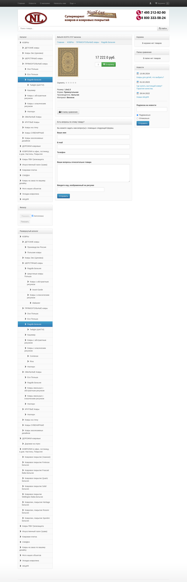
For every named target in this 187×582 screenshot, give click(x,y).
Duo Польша (31, 69)
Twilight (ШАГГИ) (35, 85)
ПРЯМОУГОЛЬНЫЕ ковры (35, 64)
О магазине (45, 3)
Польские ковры (32, 252)
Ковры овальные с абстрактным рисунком (34, 389)
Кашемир (29, 90)
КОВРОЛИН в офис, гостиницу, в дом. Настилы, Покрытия (34, 152)
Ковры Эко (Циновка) (32, 53)
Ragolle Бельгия (32, 80)
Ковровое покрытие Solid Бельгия (34, 487)
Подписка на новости (146, 105)
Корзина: (162, 3)
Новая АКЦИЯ (143, 97)
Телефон (61, 152)
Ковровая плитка (28, 170)
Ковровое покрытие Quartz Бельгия (35, 479)
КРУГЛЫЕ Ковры (30, 122)
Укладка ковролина (29, 194)
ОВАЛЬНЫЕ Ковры (31, 117)
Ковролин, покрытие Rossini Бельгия (35, 511)
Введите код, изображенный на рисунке (75, 185)
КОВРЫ (24, 42)
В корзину (108, 64)
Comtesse (32, 356)
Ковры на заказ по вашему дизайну (32, 182)
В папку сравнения (68, 112)
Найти (163, 28)
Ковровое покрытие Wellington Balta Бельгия (32, 495)
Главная (21, 3)
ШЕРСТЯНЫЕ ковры (32, 58)
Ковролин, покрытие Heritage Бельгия (36, 503)
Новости (32, 3)
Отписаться (143, 118)
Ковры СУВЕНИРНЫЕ (33, 133)
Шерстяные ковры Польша (33, 275)
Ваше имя (61, 133)
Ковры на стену (30, 127)
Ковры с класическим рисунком (35, 105)
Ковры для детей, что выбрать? (150, 77)
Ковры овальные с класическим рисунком (34, 397)
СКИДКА (24, 175)
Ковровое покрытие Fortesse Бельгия (35, 463)
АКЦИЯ (24, 199)
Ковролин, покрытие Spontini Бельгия (36, 519)
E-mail (60, 142)
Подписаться (143, 115)
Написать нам (60, 3)
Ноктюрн (29, 112)
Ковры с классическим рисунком (38, 296)
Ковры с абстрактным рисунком (35, 97)
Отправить (63, 196)
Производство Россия (35, 247)
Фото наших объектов (30, 189)
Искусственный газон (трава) (33, 165)
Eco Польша (31, 74)
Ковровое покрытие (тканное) (36, 457)
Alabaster (35, 303)
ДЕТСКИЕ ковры (30, 48)
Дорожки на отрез (31, 444)
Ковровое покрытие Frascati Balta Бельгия (35, 471)
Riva (30, 361)
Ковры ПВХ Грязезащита (31, 159)
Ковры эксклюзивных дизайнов (32, 139)
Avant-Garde (36, 290)
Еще (72, 3)
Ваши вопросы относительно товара (74, 162)
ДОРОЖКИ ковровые (30, 146)
